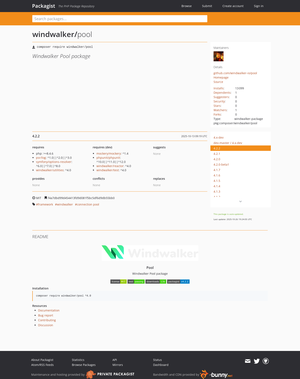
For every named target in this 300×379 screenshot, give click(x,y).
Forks (217, 114)
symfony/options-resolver (53, 162)
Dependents (222, 93)
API (114, 360)
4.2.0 (217, 159)
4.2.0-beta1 (221, 164)
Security (219, 101)
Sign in (259, 6)
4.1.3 (217, 191)
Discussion (45, 325)
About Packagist (42, 360)
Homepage (221, 77)
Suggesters (221, 97)
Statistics (78, 360)
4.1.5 (217, 181)
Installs (219, 88)
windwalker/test (107, 170)
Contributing (47, 320)
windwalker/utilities (50, 170)
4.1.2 (217, 197)
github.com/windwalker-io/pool (235, 73)
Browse (186, 6)
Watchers (220, 110)
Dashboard (161, 365)
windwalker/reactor (110, 166)
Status (157, 360)
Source (218, 82)
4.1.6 (217, 175)
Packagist (43, 5)
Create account (233, 6)
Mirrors (117, 365)
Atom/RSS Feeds (42, 365)
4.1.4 (217, 186)
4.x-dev (219, 137)
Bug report (45, 315)
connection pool (88, 204)
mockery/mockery (108, 153)
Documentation (49, 310)
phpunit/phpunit (108, 158)
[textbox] (119, 18)
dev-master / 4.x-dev (228, 143)
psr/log (41, 158)
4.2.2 (217, 148)
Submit (207, 6)
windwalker (65, 204)
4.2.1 (217, 154)
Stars (217, 106)
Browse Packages (84, 365)
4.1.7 (217, 170)
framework (45, 204)
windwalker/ (54, 34)
